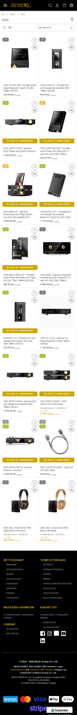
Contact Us (48, 565)
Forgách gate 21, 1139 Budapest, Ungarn (54, 616)
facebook (42, 633)
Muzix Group (12, 629)
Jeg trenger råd (51, 627)
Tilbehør (10, 593)
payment (46, 579)
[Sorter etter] (55, 27)
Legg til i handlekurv (21, 141)
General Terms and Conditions (57, 584)
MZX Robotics (12, 633)
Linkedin (42, 640)
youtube (63, 633)
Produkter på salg (14, 569)
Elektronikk (12, 584)
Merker (10, 574)
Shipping (47, 574)
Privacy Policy (49, 588)
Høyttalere (11, 588)
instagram (49, 633)
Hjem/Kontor (12, 598)
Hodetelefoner (13, 579)
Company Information (53, 569)
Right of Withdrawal (52, 598)
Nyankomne (11, 565)
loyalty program (51, 593)
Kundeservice (49, 622)
